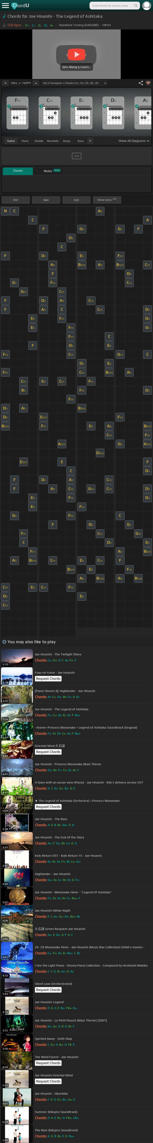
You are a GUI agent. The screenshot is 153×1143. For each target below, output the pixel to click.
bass (81, 140)
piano (25, 140)
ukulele (38, 140)
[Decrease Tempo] (5, 83)
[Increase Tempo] (35, 83)
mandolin (53, 140)
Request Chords (48, 679)
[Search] (135, 6)
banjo (66, 140)
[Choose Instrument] (90, 141)
